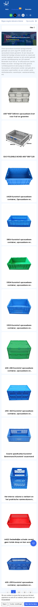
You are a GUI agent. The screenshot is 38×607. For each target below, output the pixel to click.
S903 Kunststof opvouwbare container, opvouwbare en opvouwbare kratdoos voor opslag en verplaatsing (19, 326)
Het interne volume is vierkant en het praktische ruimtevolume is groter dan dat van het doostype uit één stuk (19, 498)
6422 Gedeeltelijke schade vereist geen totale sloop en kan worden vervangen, (19, 541)
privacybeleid (6, 599)
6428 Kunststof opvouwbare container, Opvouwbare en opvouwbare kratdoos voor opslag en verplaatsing (19, 198)
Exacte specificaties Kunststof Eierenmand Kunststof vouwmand (19, 455)
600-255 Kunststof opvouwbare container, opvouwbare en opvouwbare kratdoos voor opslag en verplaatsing (19, 583)
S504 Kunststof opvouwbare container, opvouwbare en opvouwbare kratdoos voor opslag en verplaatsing (19, 283)
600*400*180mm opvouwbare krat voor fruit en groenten (19, 115)
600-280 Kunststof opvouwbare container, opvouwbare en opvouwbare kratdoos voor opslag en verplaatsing (19, 369)
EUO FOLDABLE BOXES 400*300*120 (19, 156)
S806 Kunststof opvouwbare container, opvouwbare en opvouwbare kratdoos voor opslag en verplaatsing (19, 241)
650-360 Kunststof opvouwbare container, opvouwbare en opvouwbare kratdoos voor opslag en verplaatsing (19, 412)
